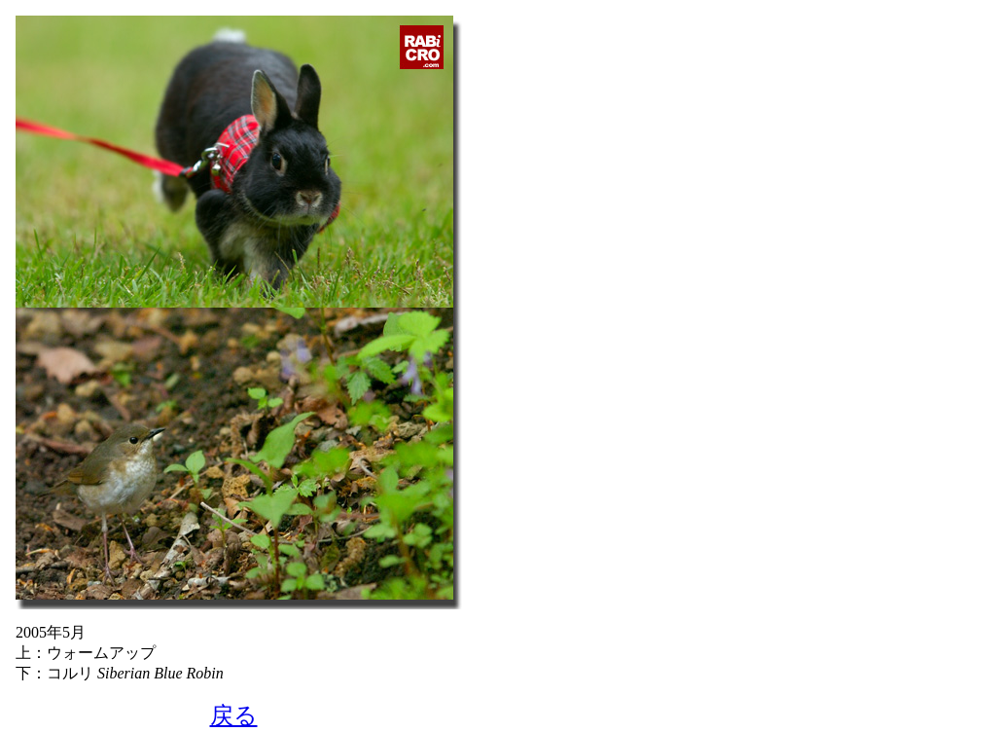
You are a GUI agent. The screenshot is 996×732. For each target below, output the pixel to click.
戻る (234, 715)
